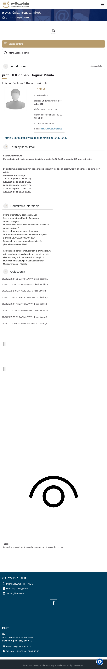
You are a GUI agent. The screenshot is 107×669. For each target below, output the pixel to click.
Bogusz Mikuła (23, 18)
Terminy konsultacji (22, 146)
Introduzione (18, 66)
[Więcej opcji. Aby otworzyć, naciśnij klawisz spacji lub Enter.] (4, 344)
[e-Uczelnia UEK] (16, 4)
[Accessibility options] (99, 661)
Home (4, 17)
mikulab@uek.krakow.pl (52, 129)
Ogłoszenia (17, 271)
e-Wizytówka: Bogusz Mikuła (21, 12)
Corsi (11, 18)
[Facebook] (53, 603)
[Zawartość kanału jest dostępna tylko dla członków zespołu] (53, 493)
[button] (5, 66)
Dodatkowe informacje (24, 205)
